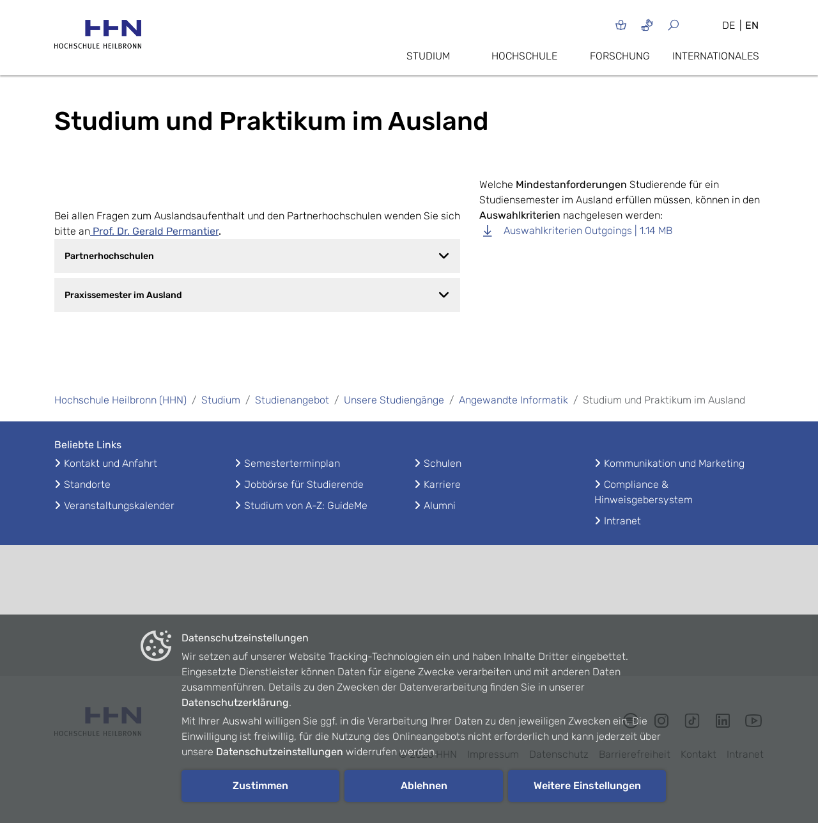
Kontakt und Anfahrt (110, 463)
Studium (428, 56)
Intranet (622, 521)
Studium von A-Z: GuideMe (305, 505)
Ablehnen (424, 786)
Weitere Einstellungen (587, 786)
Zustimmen (260, 786)
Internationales (715, 56)
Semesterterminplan (292, 463)
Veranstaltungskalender (119, 505)
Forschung (620, 56)
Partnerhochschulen (257, 255)
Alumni (440, 505)
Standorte (87, 484)
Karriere (442, 484)
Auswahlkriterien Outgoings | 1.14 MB (575, 231)
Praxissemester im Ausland (257, 294)
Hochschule (524, 56)
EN (752, 25)
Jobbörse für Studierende (304, 484)
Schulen (442, 463)
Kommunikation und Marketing (674, 463)
